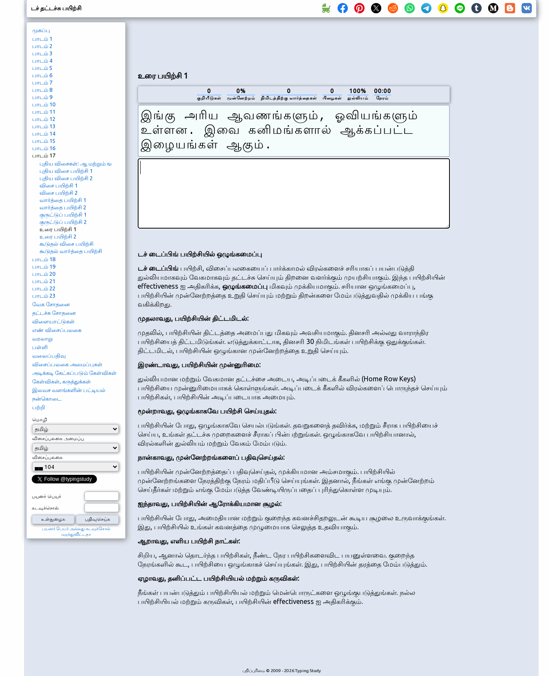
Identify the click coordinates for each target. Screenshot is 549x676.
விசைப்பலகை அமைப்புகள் (67, 364)
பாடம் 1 (42, 39)
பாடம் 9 (42, 97)
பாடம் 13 (43, 126)
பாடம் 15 (43, 141)
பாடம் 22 (43, 288)
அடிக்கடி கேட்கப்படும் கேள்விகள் (74, 373)
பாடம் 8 (42, 90)
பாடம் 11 (43, 112)
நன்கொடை (46, 398)
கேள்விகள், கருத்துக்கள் (61, 381)
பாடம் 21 (43, 281)
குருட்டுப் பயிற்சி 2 (63, 222)
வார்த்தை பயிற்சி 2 (62, 207)
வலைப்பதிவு (49, 356)
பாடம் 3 (42, 53)
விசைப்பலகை (47, 457)
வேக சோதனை (51, 304)
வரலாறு (42, 338)
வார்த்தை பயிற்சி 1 (62, 200)
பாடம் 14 (43, 133)
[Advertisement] (294, 43)
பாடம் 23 (43, 296)
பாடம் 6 (42, 75)
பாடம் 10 (43, 104)
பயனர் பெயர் (46, 496)
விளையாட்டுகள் (53, 321)
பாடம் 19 (43, 266)
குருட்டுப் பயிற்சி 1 (63, 214)
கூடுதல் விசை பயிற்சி (66, 244)
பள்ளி (40, 347)
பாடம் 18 (43, 259)
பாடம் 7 (42, 82)
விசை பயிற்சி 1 (58, 185)
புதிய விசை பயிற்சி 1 (66, 171)
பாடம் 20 (43, 274)
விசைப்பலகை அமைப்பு (58, 438)
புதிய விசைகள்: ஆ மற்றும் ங (75, 163)
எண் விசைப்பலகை (56, 330)
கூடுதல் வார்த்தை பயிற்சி (70, 251)
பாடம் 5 (42, 68)
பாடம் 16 (43, 148)
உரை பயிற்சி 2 (57, 236)
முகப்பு (41, 30)
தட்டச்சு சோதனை (54, 313)
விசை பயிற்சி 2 (58, 193)
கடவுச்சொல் (45, 507)
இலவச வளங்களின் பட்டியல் (69, 390)
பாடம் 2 (42, 46)
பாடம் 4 (42, 60)
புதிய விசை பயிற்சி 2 (66, 178)
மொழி (39, 419)
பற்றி (38, 407)
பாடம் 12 (43, 119)
